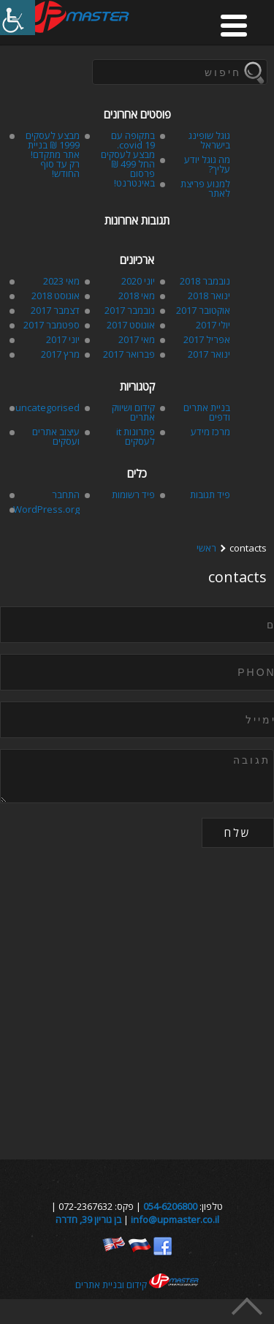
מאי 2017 (136, 339)
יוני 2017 (63, 339)
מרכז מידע (210, 431)
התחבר (66, 494)
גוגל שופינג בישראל (209, 140)
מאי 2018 (136, 295)
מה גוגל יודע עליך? (207, 164)
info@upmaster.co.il (175, 1219)
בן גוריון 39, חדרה (88, 1219)
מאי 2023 (61, 280)
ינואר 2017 (209, 354)
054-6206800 (170, 1206)
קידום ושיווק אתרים (133, 412)
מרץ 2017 (60, 354)
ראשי (206, 548)
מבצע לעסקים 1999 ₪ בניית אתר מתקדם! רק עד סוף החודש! (53, 154)
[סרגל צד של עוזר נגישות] (17, 17)
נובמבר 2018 (205, 280)
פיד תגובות (210, 494)
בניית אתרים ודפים (206, 412)
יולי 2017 (213, 324)
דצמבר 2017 (55, 310)
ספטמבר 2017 (51, 324)
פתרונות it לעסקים (135, 436)
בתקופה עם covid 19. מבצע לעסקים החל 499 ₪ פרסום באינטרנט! (128, 159)
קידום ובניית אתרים (137, 1284)
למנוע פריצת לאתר (205, 188)
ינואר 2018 (209, 295)
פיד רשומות (133, 494)
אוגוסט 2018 (55, 295)
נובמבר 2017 (129, 310)
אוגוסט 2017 (131, 324)
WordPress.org (46, 509)
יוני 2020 (138, 280)
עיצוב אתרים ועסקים (56, 436)
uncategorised (47, 407)
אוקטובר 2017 (203, 310)
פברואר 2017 (129, 354)
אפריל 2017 (206, 339)
